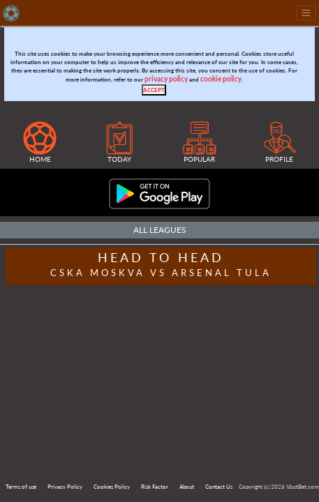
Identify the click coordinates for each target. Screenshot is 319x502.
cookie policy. (221, 79)
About (186, 486)
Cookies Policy (112, 486)
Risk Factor (154, 486)
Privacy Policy (64, 486)
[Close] (154, 90)
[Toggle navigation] (306, 13)
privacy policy (166, 79)
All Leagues (159, 230)
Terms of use (21, 486)
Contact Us (218, 486)
